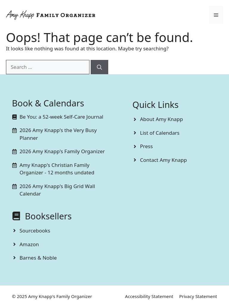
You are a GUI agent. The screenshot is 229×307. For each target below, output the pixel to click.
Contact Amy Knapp (163, 159)
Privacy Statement (198, 296)
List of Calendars (160, 132)
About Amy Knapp (161, 119)
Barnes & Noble (38, 257)
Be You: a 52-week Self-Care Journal (61, 116)
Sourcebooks (35, 230)
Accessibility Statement (149, 296)
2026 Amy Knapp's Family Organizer (62, 151)
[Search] (99, 67)
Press (146, 146)
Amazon (29, 244)
